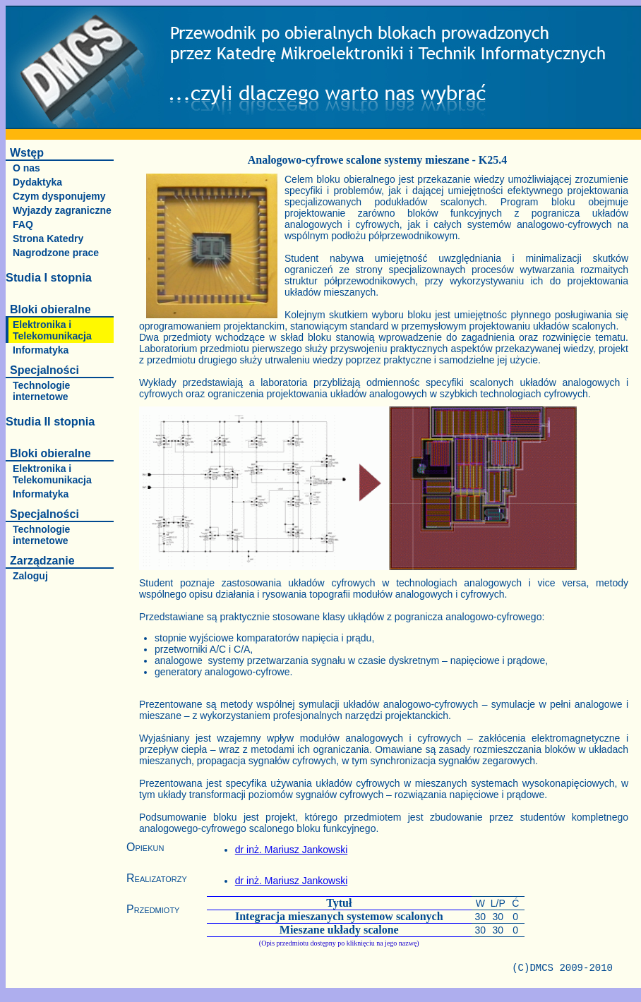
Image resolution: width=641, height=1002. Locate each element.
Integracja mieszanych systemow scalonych (339, 916)
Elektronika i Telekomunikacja (52, 330)
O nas (26, 168)
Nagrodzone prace (56, 252)
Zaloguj (30, 575)
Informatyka (40, 350)
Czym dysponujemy (59, 196)
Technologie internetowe (41, 391)
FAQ (23, 224)
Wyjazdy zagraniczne (62, 210)
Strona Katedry (48, 238)
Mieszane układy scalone (339, 930)
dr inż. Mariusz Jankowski (291, 849)
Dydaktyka (37, 182)
